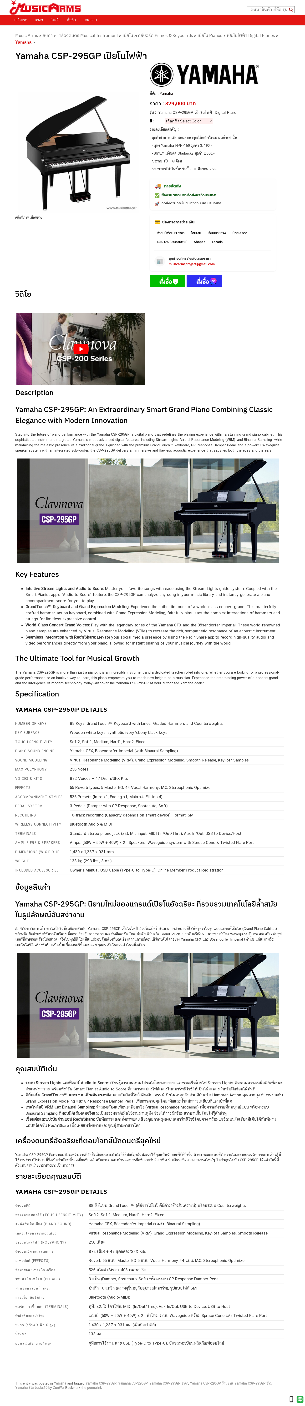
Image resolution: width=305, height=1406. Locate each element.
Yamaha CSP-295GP (101, 1383)
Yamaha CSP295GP (133, 1383)
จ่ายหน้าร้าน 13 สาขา (170, 233)
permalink (94, 1388)
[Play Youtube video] (80, 349)
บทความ (90, 19)
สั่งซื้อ (71, 19)
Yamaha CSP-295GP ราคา (168, 1383)
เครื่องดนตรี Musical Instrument (87, 35)
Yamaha (23, 42)
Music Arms (26, 35)
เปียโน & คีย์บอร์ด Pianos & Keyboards (157, 35)
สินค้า (55, 19)
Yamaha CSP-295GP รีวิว (252, 1383)
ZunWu (58, 1388)
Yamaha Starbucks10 (31, 1388)
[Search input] (268, 9)
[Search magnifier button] (291, 9)
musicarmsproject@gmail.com (192, 264)
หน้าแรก (20, 19)
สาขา (39, 19)
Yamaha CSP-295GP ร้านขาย (211, 1383)
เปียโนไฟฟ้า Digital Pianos (251, 35)
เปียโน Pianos (210, 35)
